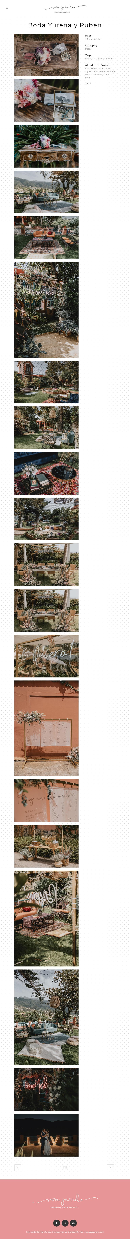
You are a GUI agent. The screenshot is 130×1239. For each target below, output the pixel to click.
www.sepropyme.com (94, 1232)
